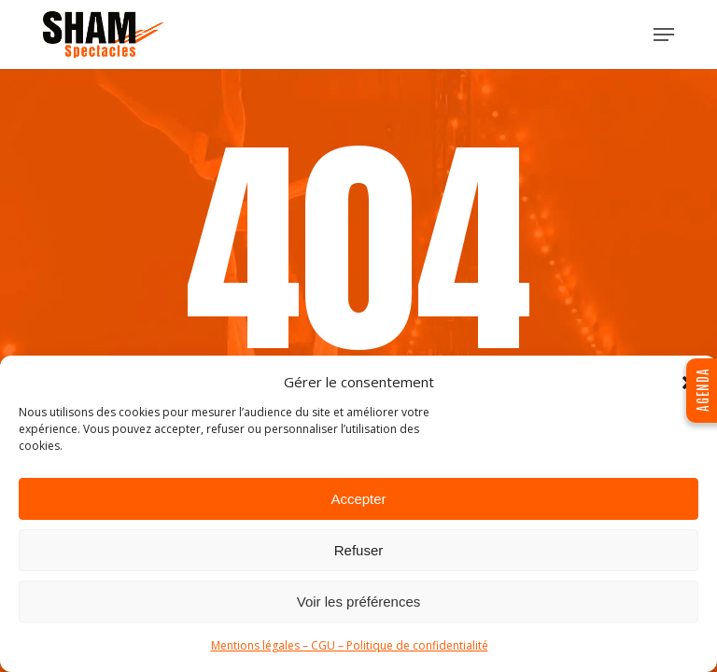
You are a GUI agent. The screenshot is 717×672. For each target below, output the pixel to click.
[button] (664, 34)
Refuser (359, 550)
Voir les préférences (359, 601)
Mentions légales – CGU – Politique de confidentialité (349, 645)
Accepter (358, 499)
